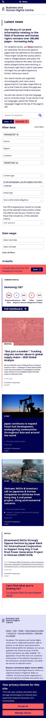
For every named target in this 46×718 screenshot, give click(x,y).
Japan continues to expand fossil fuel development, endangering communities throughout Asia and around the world (21, 429)
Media (21, 631)
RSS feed (21, 121)
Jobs (15, 631)
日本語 (6, 451)
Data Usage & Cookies (35, 631)
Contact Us (11, 633)
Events (8, 631)
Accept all (23, 706)
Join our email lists (25, 633)
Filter (8, 121)
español (7, 385)
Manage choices (23, 712)
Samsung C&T (13, 287)
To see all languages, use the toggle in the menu (22, 182)
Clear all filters (8, 252)
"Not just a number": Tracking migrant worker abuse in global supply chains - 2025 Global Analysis (23, 356)
